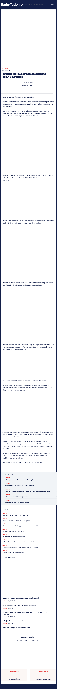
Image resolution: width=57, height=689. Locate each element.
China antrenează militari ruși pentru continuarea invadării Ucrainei (27, 439)
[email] (23, 674)
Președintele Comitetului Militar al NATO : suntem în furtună (20, 495)
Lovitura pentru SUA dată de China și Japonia (20, 434)
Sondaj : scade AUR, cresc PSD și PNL (13, 501)
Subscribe (50, 674)
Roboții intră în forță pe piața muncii (16, 445)
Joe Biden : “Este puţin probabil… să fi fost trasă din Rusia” (14, 627)
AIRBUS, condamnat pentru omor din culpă (19, 428)
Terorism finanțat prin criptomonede (17, 451)
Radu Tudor (29, 64)
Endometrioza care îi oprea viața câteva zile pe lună (18, 490)
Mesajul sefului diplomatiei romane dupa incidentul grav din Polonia (42, 627)
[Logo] (21, 4)
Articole (5, 49)
